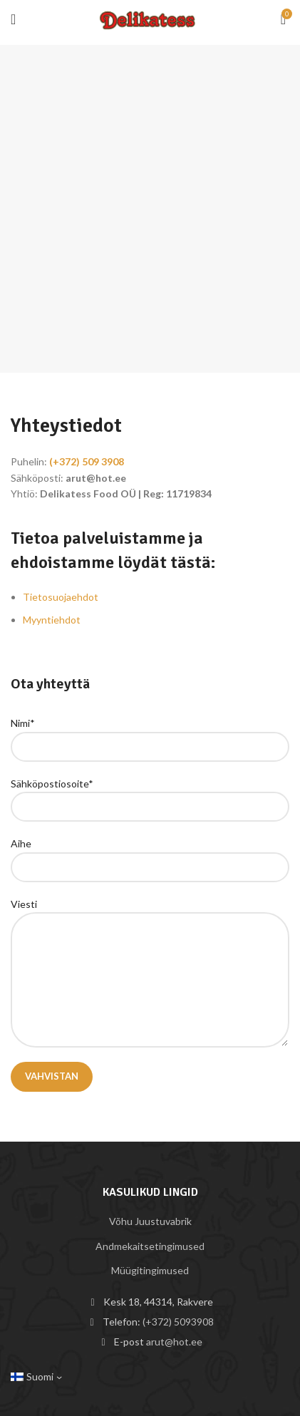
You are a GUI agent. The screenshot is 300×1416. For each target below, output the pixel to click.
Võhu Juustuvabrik (150, 1221)
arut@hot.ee (174, 1341)
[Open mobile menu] (13, 19)
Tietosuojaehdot (60, 597)
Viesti (150, 941)
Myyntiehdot (52, 620)
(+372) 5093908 (178, 1322)
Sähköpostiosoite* (150, 794)
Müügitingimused (150, 1270)
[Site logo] (149, 17)
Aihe (150, 854)
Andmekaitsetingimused (150, 1246)
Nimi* (150, 734)
